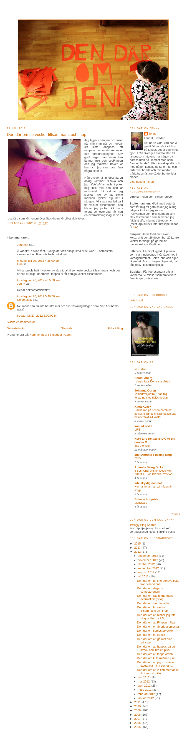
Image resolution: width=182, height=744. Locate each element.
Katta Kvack (142, 406)
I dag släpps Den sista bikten (152, 381)
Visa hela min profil (142, 181)
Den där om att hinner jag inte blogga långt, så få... (156, 616)
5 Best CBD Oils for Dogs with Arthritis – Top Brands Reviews (153, 472)
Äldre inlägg (115, 328)
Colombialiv (24, 299)
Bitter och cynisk (146, 499)
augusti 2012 (146, 572)
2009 (138, 710)
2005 (138, 727)
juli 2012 (143, 576)
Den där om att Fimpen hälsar (156, 622)
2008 (138, 714)
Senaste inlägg (16, 328)
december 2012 (148, 555)
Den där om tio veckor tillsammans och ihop (152, 609)
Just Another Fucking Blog (153, 454)
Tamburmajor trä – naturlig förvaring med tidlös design (151, 395)
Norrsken (140, 369)
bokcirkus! (136, 300)
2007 (138, 718)
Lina (20, 264)
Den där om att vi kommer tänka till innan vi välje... (158, 671)
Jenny (29, 223)
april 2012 (144, 685)
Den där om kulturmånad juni (155, 658)
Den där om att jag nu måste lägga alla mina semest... (155, 663)
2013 (138, 547)
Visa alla (176, 513)
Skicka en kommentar (21, 322)
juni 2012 (144, 677)
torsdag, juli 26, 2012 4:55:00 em (38, 280)
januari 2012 (146, 698)
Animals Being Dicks (148, 467)
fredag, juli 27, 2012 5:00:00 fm (37, 315)
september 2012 (149, 568)
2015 (138, 543)
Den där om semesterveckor (155, 630)
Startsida (67, 328)
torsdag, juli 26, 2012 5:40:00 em (38, 296)
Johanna (22, 244)
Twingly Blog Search (143, 525)
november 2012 (148, 560)
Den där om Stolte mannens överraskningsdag (155, 597)
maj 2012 (144, 681)
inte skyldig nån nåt (148, 483)
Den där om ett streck (151, 634)
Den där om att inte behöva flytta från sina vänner (158, 582)
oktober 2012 (147, 564)
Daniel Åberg (143, 378)
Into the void (142, 445)
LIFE (137, 429)
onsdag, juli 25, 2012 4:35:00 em (38, 260)
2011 (138, 702)
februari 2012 (147, 694)
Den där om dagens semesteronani (150, 589)
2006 (138, 722)
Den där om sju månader (153, 603)
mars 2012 (145, 689)
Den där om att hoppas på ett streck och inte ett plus (156, 648)
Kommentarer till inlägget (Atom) (50, 334)
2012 (138, 551)
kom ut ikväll (143, 426)
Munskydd (140, 502)
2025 (137, 458)
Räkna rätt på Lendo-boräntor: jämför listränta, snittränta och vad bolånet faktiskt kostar (155, 414)
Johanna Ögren (145, 390)
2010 (138, 706)
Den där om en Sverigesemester (158, 626)
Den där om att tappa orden (155, 654)
